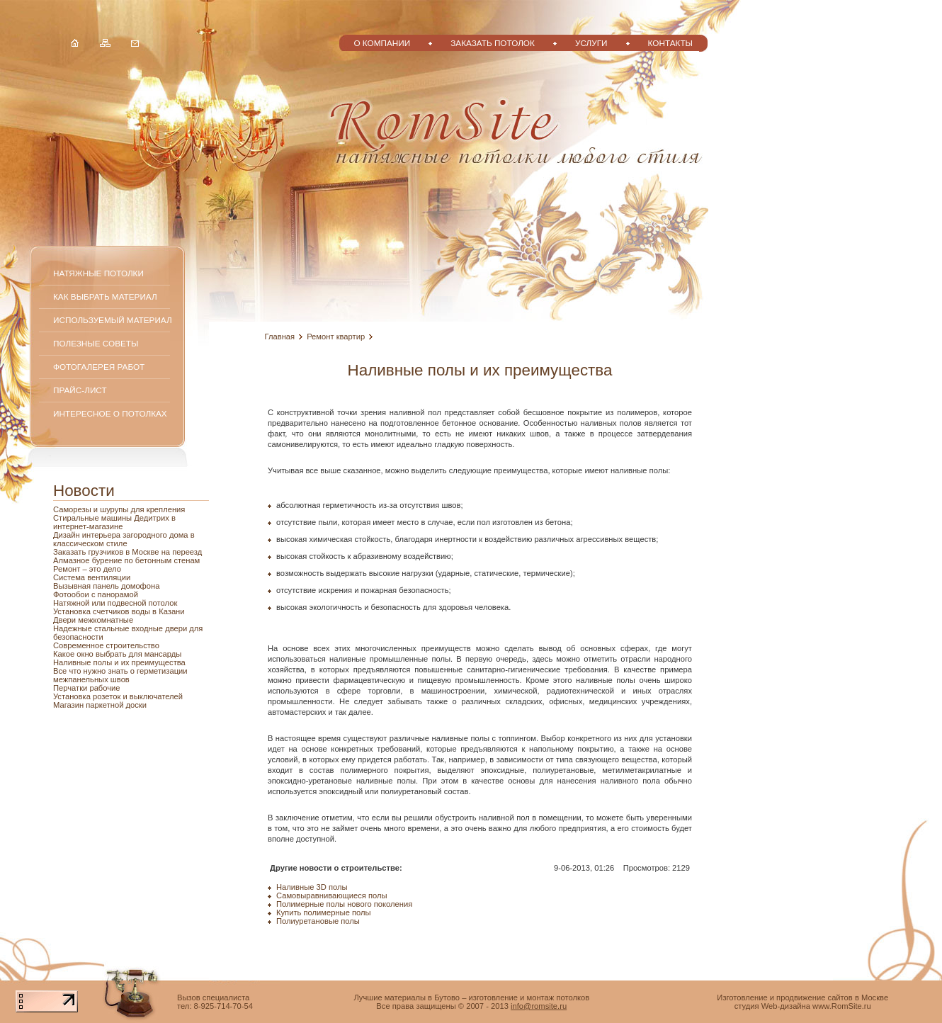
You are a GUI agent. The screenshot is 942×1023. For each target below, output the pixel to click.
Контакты (670, 42)
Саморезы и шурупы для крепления (119, 509)
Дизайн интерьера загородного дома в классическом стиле (124, 539)
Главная (280, 336)
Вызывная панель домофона (106, 586)
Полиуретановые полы (318, 921)
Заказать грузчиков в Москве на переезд (127, 552)
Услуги (591, 42)
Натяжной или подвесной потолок (115, 603)
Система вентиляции (91, 577)
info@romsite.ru (539, 1006)
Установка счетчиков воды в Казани (119, 611)
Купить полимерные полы (323, 912)
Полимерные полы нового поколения (344, 904)
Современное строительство (106, 645)
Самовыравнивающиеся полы (331, 895)
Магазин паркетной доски (100, 705)
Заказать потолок (492, 42)
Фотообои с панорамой (95, 594)
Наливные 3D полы (312, 887)
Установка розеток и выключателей (118, 696)
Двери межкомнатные (93, 620)
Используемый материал (112, 319)
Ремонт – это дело (87, 569)
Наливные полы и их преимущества (119, 662)
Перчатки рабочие (86, 688)
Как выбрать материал (105, 296)
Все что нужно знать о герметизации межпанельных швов (120, 675)
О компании (381, 42)
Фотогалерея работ (98, 366)
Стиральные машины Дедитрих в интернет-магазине (114, 522)
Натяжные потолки (98, 273)
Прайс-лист (80, 390)
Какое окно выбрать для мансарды (117, 654)
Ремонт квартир (336, 336)
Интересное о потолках (110, 413)
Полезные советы (95, 343)
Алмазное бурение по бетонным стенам (126, 560)
